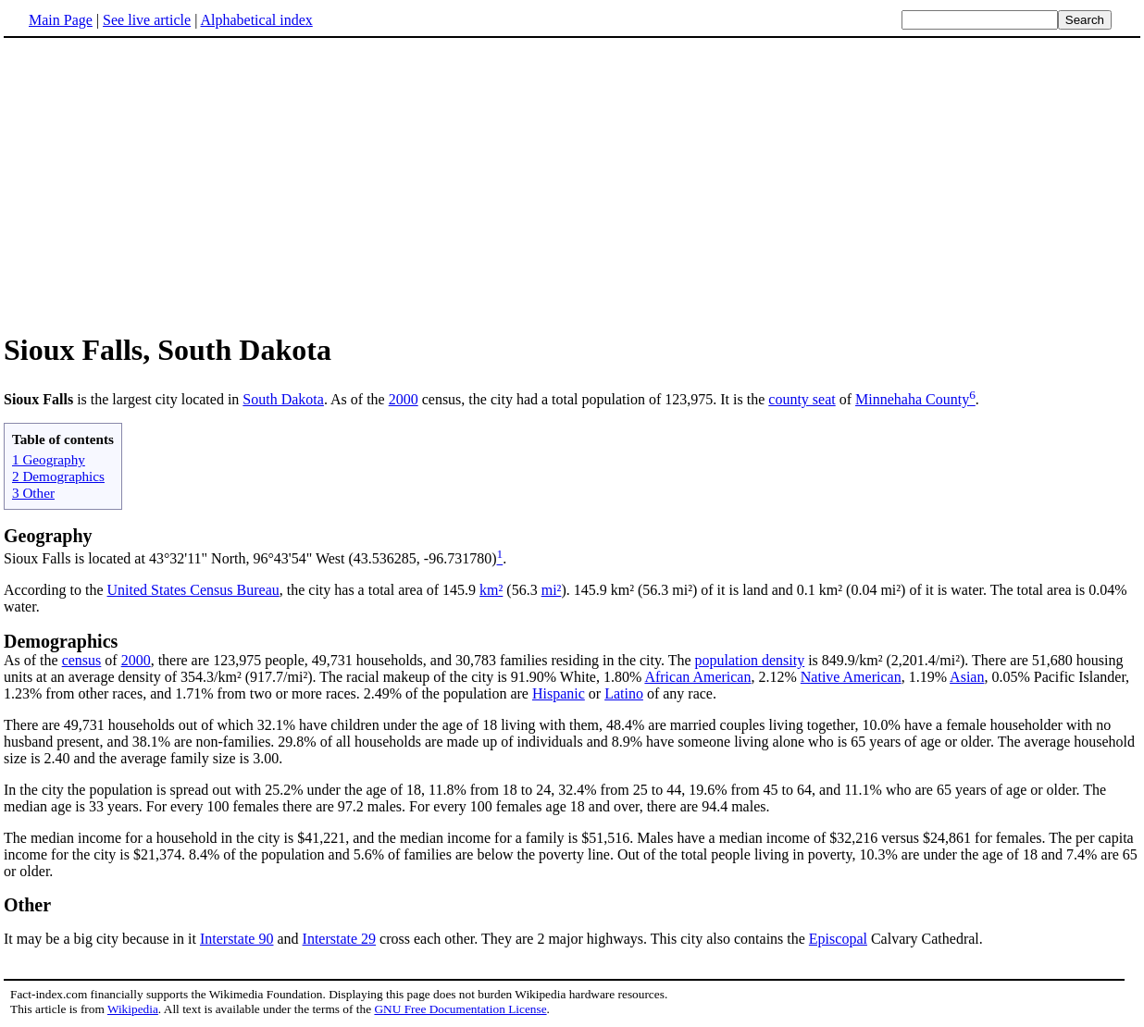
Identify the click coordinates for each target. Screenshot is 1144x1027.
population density (750, 660)
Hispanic (558, 693)
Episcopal (838, 939)
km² (491, 590)
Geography (48, 536)
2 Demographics (58, 476)
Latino (623, 693)
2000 (403, 399)
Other (27, 905)
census (82, 660)
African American (697, 677)
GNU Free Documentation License (460, 1009)
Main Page (61, 20)
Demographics (61, 641)
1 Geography (48, 459)
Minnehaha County (912, 399)
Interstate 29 (340, 939)
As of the (33, 660)
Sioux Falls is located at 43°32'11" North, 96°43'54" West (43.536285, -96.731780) (250, 558)
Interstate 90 (237, 939)
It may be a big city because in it (102, 939)
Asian (967, 677)
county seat (801, 399)
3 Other (33, 493)
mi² (551, 590)
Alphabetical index (256, 20)
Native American (851, 677)
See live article (147, 20)
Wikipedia (132, 1009)
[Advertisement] (572, 184)
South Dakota (283, 399)
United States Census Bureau (193, 590)
